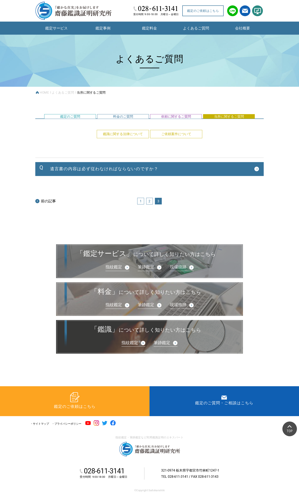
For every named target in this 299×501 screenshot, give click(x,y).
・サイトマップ (39, 423)
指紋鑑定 (113, 282)
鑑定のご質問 (70, 120)
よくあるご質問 (63, 92)
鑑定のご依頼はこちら (203, 11)
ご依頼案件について (176, 144)
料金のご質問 (123, 120)
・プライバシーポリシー (66, 423)
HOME (44, 92)
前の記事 (45, 215)
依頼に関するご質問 (176, 120)
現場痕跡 (178, 282)
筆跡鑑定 (146, 282)
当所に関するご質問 (229, 120)
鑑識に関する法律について (123, 144)
